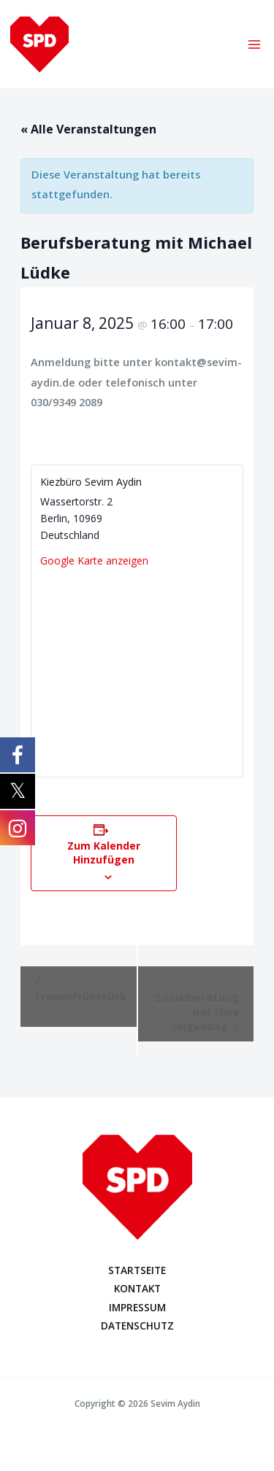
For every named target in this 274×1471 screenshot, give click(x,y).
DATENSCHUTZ (137, 1325)
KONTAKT (137, 1288)
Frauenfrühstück (80, 996)
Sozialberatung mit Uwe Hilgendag (197, 1011)
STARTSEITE (137, 1270)
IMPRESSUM (137, 1307)
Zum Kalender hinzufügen (103, 852)
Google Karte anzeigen (94, 560)
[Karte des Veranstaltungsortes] (136, 668)
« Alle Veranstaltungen (88, 129)
